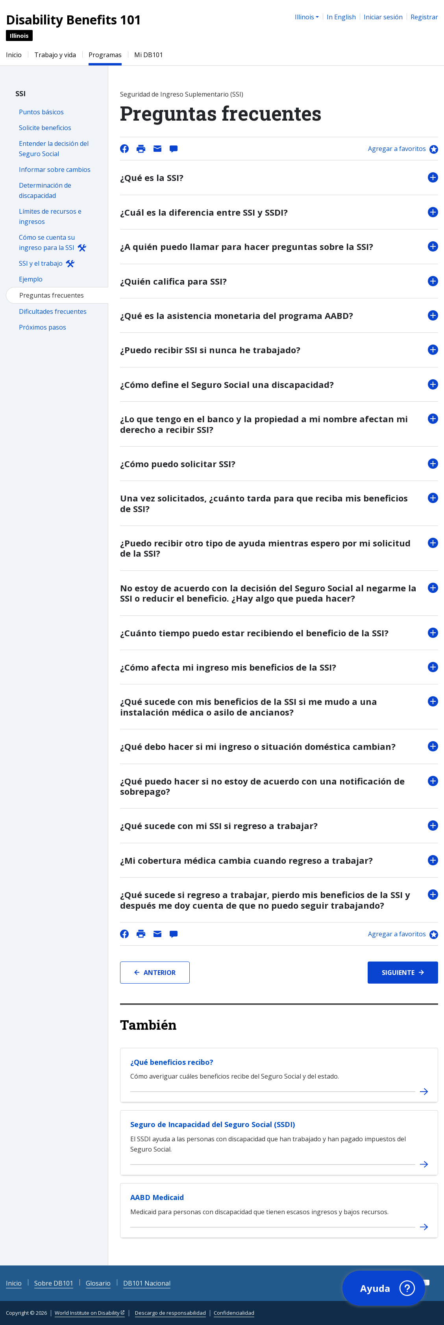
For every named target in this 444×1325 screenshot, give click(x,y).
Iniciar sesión (383, 17)
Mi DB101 (148, 54)
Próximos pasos (42, 327)
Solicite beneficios (45, 127)
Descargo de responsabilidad (170, 1312)
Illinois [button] (304, 17)
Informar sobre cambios (55, 169)
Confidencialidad (234, 1312)
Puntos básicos (41, 112)
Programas (105, 54)
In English (341, 17)
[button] (383, 1287)
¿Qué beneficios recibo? (171, 1062)
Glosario (98, 1283)
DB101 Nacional (146, 1283)
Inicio (14, 54)
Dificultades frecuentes (53, 311)
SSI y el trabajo (41, 263)
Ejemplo (31, 279)
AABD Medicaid (157, 1197)
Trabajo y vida (55, 54)
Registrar (424, 17)
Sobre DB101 (53, 1283)
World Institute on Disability (87, 1312)
